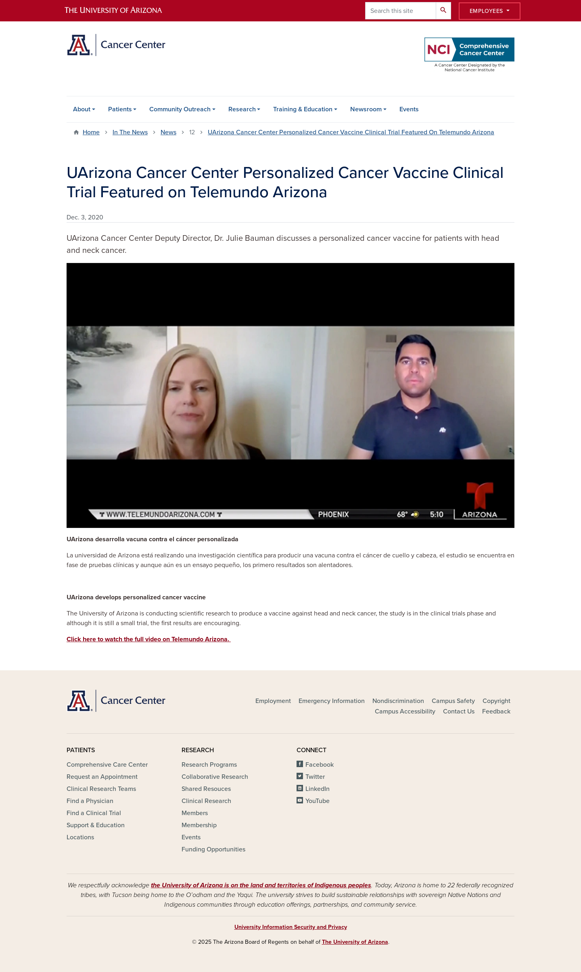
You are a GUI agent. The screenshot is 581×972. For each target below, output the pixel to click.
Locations (80, 837)
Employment (273, 701)
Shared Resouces (206, 789)
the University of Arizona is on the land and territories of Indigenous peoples (261, 885)
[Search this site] (400, 10)
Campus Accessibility (405, 711)
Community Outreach (180, 109)
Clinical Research (206, 801)
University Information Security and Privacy (290, 927)
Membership (199, 825)
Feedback (496, 711)
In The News (130, 132)
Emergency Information (332, 701)
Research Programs (209, 765)
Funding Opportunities (213, 849)
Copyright (496, 701)
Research (242, 109)
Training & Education (302, 109)
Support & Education (96, 825)
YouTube (317, 801)
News (168, 132)
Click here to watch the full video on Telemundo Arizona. (149, 639)
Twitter (315, 777)
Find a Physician (90, 801)
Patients (120, 109)
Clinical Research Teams (101, 789)
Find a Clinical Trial (94, 813)
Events (409, 109)
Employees (487, 11)
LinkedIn (317, 789)
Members (195, 813)
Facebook (319, 765)
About (81, 109)
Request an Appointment (102, 777)
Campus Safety (453, 701)
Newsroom (366, 109)
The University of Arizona (355, 942)
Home (91, 132)
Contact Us (458, 711)
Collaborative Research (215, 777)
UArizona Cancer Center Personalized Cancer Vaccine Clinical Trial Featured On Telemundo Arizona (351, 132)
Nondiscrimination (398, 701)
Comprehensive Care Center (107, 765)
